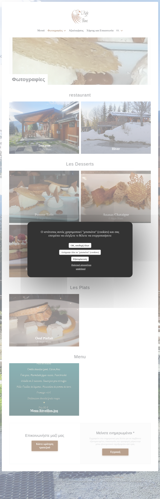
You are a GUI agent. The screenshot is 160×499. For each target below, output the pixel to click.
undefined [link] (81, 268)
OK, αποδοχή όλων (80, 245)
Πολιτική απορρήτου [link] (81, 265)
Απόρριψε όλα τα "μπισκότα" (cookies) (80, 252)
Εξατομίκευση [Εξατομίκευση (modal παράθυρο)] (80, 258)
